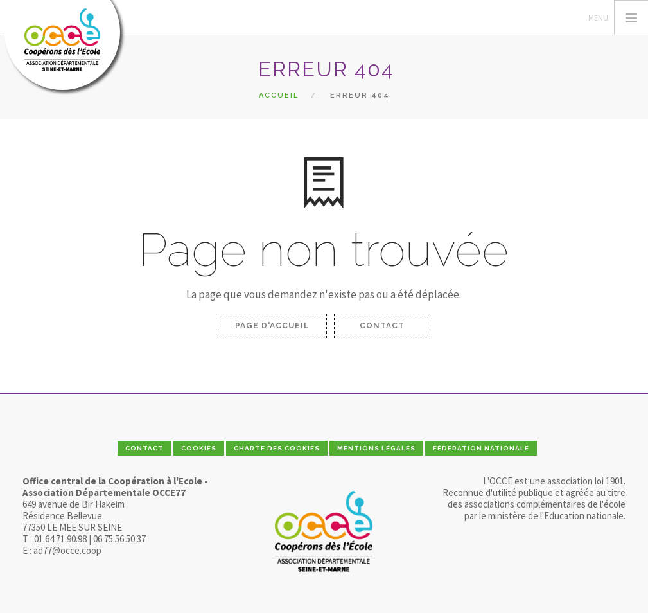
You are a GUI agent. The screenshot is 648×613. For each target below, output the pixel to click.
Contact (382, 325)
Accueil (279, 95)
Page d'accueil (272, 325)
